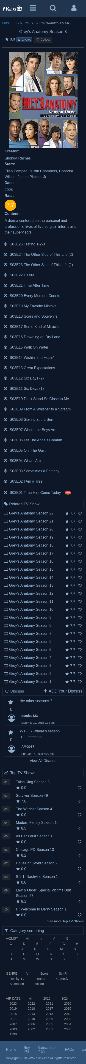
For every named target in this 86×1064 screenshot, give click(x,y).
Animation (17, 984)
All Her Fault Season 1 (34, 836)
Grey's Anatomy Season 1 (30, 682)
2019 (13, 1008)
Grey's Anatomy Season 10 (31, 609)
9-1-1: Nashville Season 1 (37, 877)
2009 (49, 1019)
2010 (31, 1019)
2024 (65, 998)
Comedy (62, 979)
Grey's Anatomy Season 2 (30, 674)
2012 (67, 1014)
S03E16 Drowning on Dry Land (31, 336)
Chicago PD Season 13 (35, 850)
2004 (67, 1024)
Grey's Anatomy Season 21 (31, 521)
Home (6, 23)
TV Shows (23, 23)
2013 (49, 1014)
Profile (11, 1049)
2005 (49, 1024)
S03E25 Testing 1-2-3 (24, 243)
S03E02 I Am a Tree (23, 480)
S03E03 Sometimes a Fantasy (31, 470)
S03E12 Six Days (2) (23, 377)
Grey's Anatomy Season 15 (31, 569)
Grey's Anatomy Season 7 (30, 633)
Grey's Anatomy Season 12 (31, 593)
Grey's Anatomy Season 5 (30, 650)
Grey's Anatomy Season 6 (30, 641)
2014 (31, 1014)
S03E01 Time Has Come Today (37, 492)
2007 (13, 1024)
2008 (67, 1019)
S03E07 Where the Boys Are (29, 429)
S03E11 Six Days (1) (23, 388)
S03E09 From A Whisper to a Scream (37, 408)
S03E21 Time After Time (26, 285)
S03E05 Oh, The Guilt (24, 450)
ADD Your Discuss (62, 691)
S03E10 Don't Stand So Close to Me (36, 398)
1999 (13, 1034)
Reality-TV (17, 979)
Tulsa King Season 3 (33, 782)
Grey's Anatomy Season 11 (31, 601)
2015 (13, 1014)
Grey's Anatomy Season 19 (31, 537)
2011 (13, 1019)
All (27, 938)
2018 (31, 1008)
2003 (13, 1029)
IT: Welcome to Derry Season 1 (41, 909)
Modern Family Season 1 (36, 823)
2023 (13, 1003)
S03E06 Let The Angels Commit (32, 439)
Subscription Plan (47, 1049)
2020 (67, 1003)
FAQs (69, 1049)
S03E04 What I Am (22, 460)
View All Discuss (43, 761)
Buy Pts (27, 1049)
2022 (31, 1003)
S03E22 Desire (18, 274)
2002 (31, 1029)
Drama (40, 979)
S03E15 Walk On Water (25, 346)
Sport (44, 973)
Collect (43, 39)
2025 (46, 998)
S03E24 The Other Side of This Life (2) (38, 254)
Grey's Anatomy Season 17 (31, 553)
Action (39, 984)
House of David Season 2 (36, 863)
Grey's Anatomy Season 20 (31, 529)
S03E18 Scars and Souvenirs (30, 315)
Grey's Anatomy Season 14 (31, 577)
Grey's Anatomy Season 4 (30, 658)
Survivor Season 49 (32, 795)
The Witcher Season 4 (34, 809)
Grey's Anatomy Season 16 (31, 561)
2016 (67, 1008)
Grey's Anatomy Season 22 (31, 513)
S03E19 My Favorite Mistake (30, 305)
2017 (49, 1008)
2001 (49, 1029)
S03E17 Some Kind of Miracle (31, 326)
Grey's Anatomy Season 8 (30, 625)
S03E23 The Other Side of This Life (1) (38, 264)
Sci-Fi (63, 973)
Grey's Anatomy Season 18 (31, 545)
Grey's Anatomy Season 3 (30, 666)
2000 (67, 1029)
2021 (49, 1003)
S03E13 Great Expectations (29, 367)
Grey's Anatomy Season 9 (30, 617)
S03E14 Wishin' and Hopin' (28, 357)
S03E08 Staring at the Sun (28, 419)
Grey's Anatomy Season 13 (31, 585)
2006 (31, 1024)
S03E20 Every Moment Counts (31, 295)
